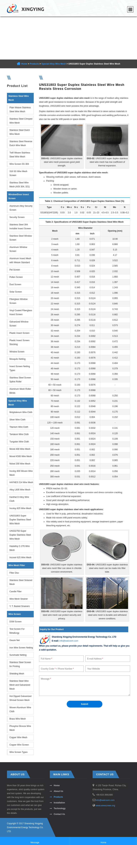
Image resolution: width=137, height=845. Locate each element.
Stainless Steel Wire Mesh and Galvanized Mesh (19, 685)
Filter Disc (14, 573)
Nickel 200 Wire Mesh (19, 463)
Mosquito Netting (17, 359)
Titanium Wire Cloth (18, 427)
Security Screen (17, 217)
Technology (59, 808)
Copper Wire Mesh (18, 737)
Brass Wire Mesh (17, 719)
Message (35, 840)
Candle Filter (15, 591)
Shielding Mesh (16, 673)
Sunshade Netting (17, 655)
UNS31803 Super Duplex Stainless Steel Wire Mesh (20, 519)
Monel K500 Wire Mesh (20, 456)
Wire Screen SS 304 (19, 164)
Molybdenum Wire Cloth (20, 412)
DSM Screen (15, 621)
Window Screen (16, 351)
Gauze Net (14, 640)
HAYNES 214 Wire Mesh (21, 482)
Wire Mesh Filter (16, 565)
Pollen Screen (16, 277)
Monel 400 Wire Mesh (19, 449)
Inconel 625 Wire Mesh (20, 557)
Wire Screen (14, 614)
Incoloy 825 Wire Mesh (20, 508)
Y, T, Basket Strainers (19, 606)
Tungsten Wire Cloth (19, 441)
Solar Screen (15, 292)
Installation (59, 802)
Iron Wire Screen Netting (21, 647)
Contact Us (59, 814)
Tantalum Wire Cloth (19, 434)
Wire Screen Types (18, 752)
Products (34, 64)
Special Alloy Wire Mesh (53, 64)
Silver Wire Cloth (17, 419)
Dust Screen (15, 284)
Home (24, 64)
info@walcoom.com (68, 641)
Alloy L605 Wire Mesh (19, 489)
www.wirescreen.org (105, 805)
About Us (58, 791)
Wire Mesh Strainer (18, 599)
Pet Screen (14, 270)
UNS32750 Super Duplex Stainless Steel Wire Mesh (20, 535)
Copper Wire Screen (19, 745)
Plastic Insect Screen (19, 333)
